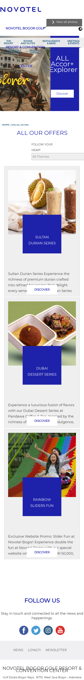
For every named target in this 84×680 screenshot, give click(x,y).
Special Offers (34, 51)
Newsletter (56, 650)
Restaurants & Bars (51, 42)
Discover (62, 93)
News (18, 650)
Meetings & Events (73, 42)
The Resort (8, 42)
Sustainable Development (13, 51)
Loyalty (34, 650)
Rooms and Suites (28, 42)
